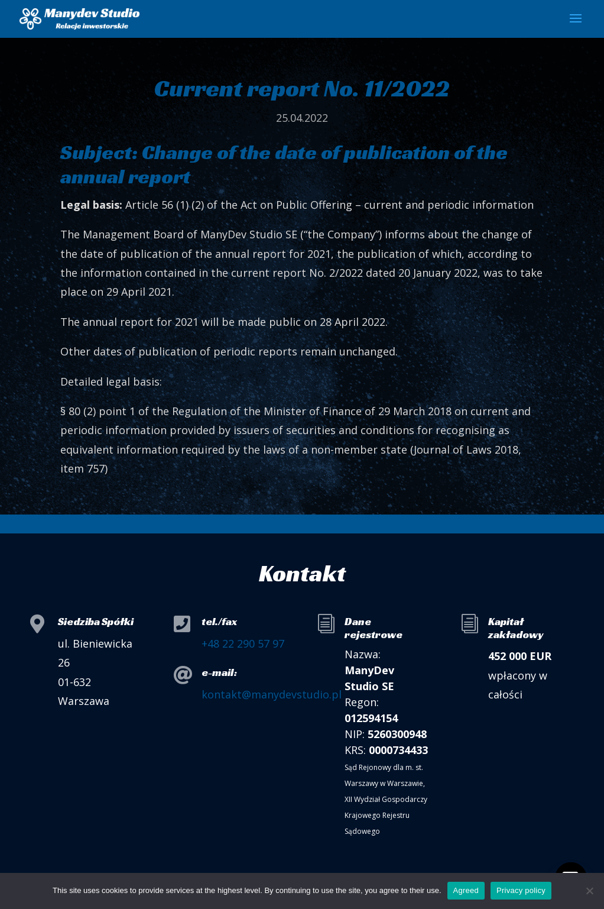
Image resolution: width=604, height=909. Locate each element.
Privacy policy (520, 890)
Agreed (466, 890)
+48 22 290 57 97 (243, 643)
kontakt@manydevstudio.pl (272, 694)
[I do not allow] (589, 891)
